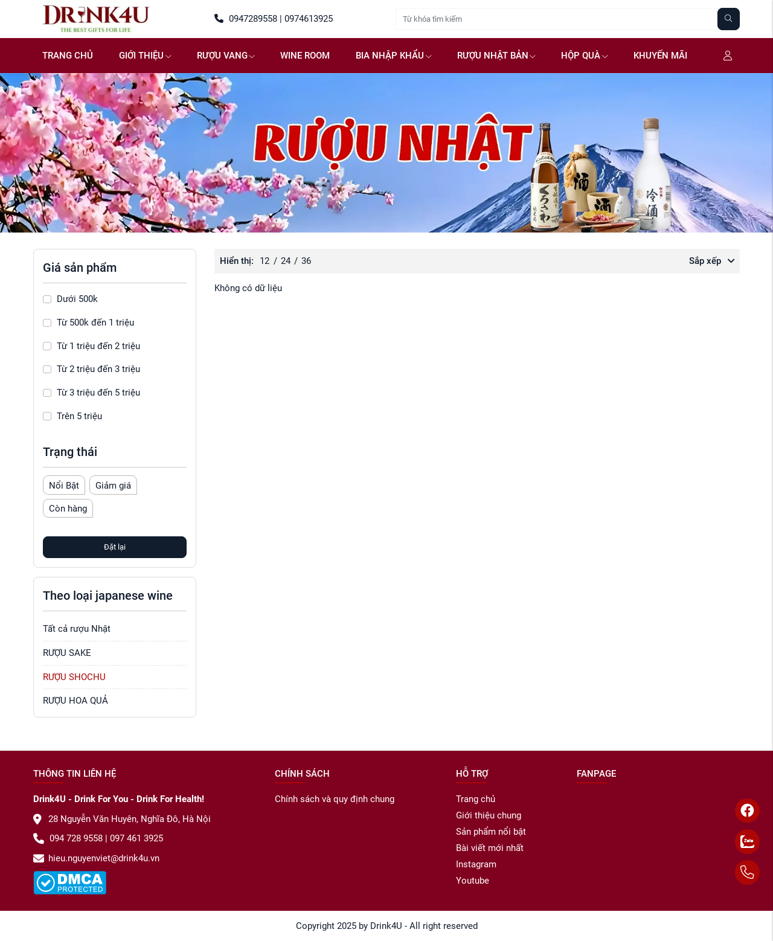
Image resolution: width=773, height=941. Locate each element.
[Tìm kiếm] (728, 19)
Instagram (476, 864)
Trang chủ (67, 55)
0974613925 (307, 18)
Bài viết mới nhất (490, 848)
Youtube (472, 880)
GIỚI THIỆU (145, 55)
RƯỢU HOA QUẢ (75, 700)
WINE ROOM (305, 55)
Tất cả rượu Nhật (77, 628)
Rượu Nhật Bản (496, 55)
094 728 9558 (68, 838)
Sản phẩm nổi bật (491, 831)
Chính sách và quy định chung (334, 799)
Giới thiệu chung (488, 815)
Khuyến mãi (660, 55)
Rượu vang (226, 55)
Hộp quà (584, 55)
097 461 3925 (135, 838)
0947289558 (245, 18)
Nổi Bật (64, 485)
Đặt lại (115, 546)
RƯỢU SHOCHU (74, 677)
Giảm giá (113, 485)
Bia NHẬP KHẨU (393, 55)
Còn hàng (68, 508)
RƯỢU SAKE (67, 652)
